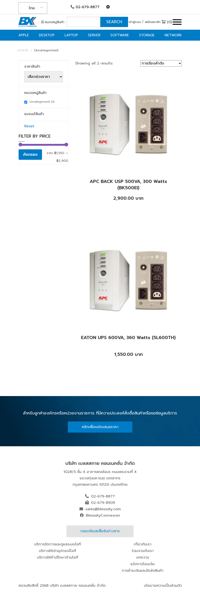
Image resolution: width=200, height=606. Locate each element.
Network (173, 35)
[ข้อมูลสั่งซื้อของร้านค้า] (161, 63)
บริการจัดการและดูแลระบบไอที (57, 544)
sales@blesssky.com (103, 509)
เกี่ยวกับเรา (142, 544)
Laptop (71, 35)
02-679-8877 (85, 7)
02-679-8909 (103, 502)
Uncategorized (42, 101)
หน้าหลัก (23, 50)
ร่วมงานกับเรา (143, 551)
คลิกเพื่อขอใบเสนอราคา (100, 427)
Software (119, 35)
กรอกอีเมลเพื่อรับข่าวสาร (100, 531)
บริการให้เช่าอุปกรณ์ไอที (57, 551)
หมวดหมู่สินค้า (52, 22)
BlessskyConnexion (103, 515)
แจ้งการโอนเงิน (143, 564)
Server (94, 35)
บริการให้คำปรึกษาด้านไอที (57, 557)
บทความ (142, 557)
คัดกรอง (30, 154)
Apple (23, 35)
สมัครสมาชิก (152, 22)
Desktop (46, 35)
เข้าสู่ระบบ (135, 22)
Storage (147, 35)
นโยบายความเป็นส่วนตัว (163, 585)
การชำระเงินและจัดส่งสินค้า (142, 570)
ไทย (32, 8)
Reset (29, 126)
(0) (166, 22)
